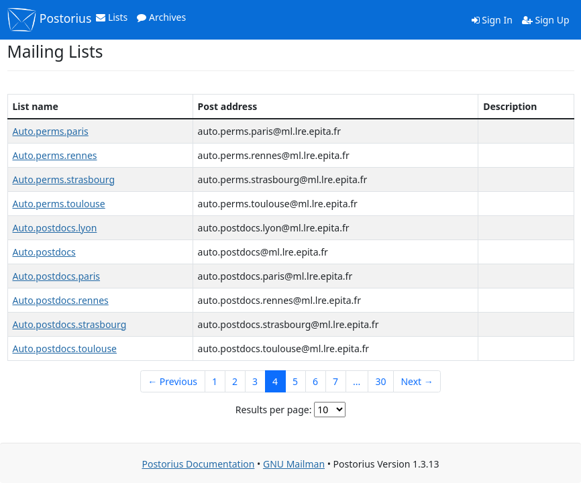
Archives (161, 17)
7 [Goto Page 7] (335, 381)
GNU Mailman (294, 464)
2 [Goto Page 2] (234, 381)
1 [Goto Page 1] (214, 381)
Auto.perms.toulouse (59, 203)
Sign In (492, 19)
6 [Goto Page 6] (315, 381)
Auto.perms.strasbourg (64, 179)
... (356, 381)
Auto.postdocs (44, 252)
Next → (417, 381)
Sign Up (546, 19)
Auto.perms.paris (51, 131)
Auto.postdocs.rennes (61, 300)
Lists (111, 17)
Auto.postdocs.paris (57, 276)
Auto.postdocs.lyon (55, 227)
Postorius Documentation (198, 464)
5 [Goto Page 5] (295, 381)
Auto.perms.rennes (55, 155)
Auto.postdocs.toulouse (65, 348)
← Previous (172, 381)
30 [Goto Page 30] (380, 381)
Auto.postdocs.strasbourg (70, 324)
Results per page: (273, 409)
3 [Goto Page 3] (255, 381)
